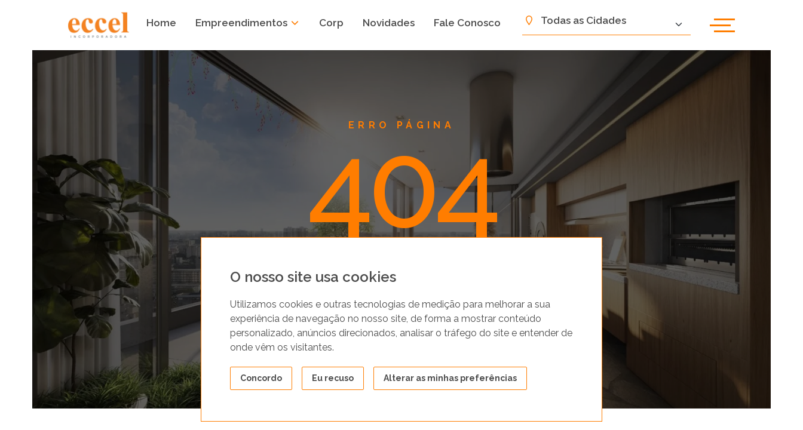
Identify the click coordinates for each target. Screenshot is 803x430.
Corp (331, 23)
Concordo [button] (261, 378)
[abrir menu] (722, 25)
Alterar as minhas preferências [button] (450, 378)
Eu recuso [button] (333, 378)
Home (161, 23)
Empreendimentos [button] (247, 23)
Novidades (389, 23)
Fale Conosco (467, 23)
